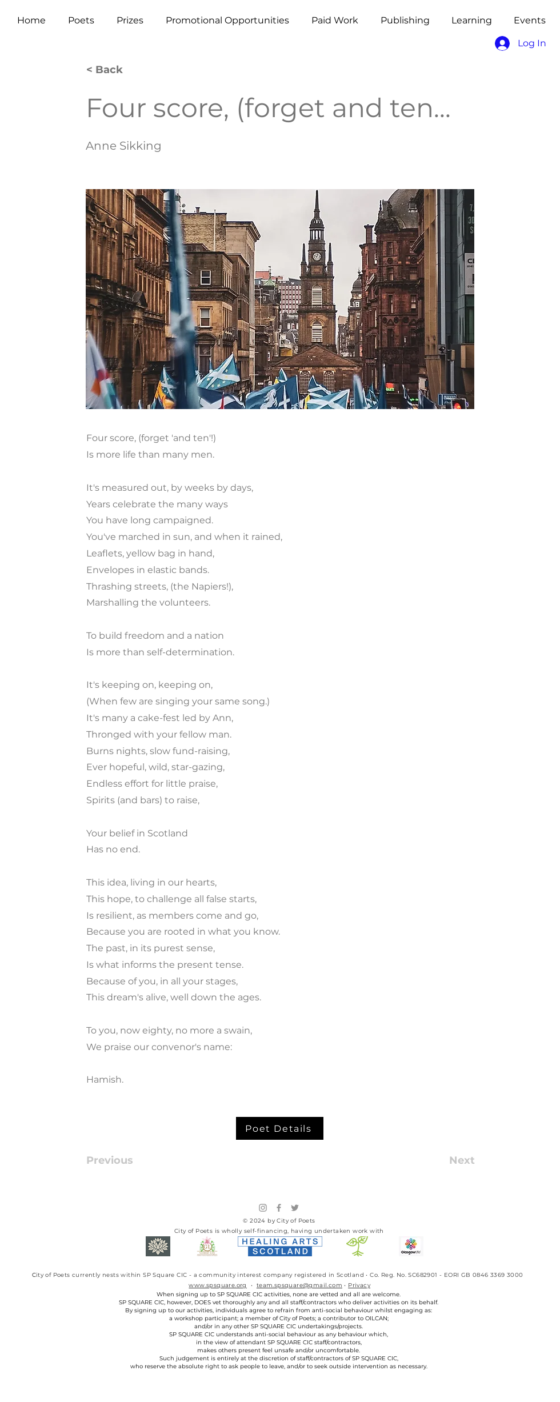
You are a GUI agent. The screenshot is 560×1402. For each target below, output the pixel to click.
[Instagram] (263, 1208)
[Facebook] (279, 1208)
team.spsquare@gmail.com (299, 1285)
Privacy (359, 1285)
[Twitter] (295, 1208)
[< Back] (124, 70)
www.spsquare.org (217, 1285)
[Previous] (124, 1160)
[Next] (446, 1160)
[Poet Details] (279, 1128)
